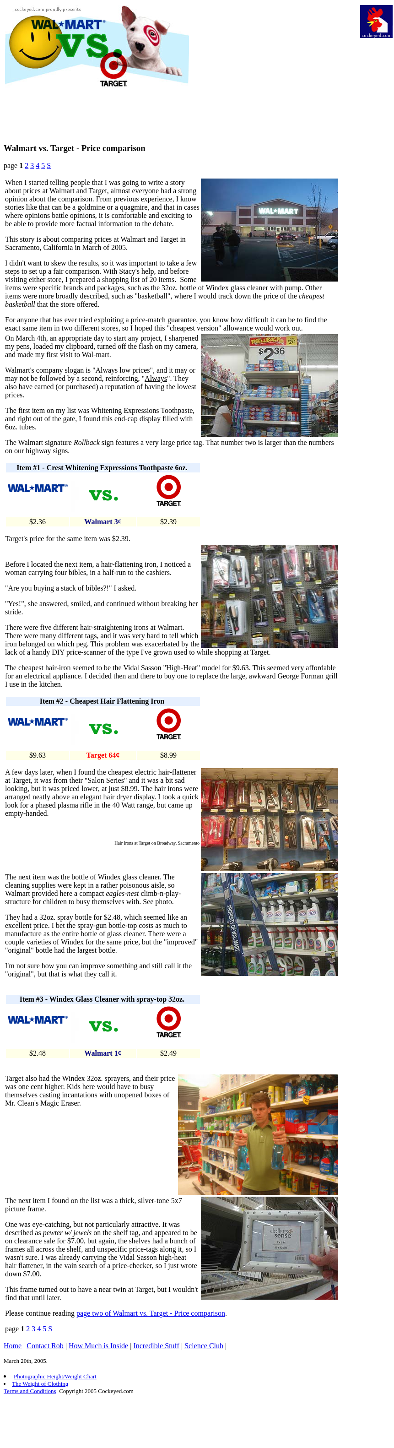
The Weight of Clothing (40, 1383)
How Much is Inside (98, 1346)
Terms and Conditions (30, 1391)
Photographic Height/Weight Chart (55, 1376)
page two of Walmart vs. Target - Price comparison (150, 1313)
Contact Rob (45, 1346)
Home (13, 1346)
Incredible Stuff (156, 1346)
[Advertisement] (274, 69)
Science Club (203, 1346)
